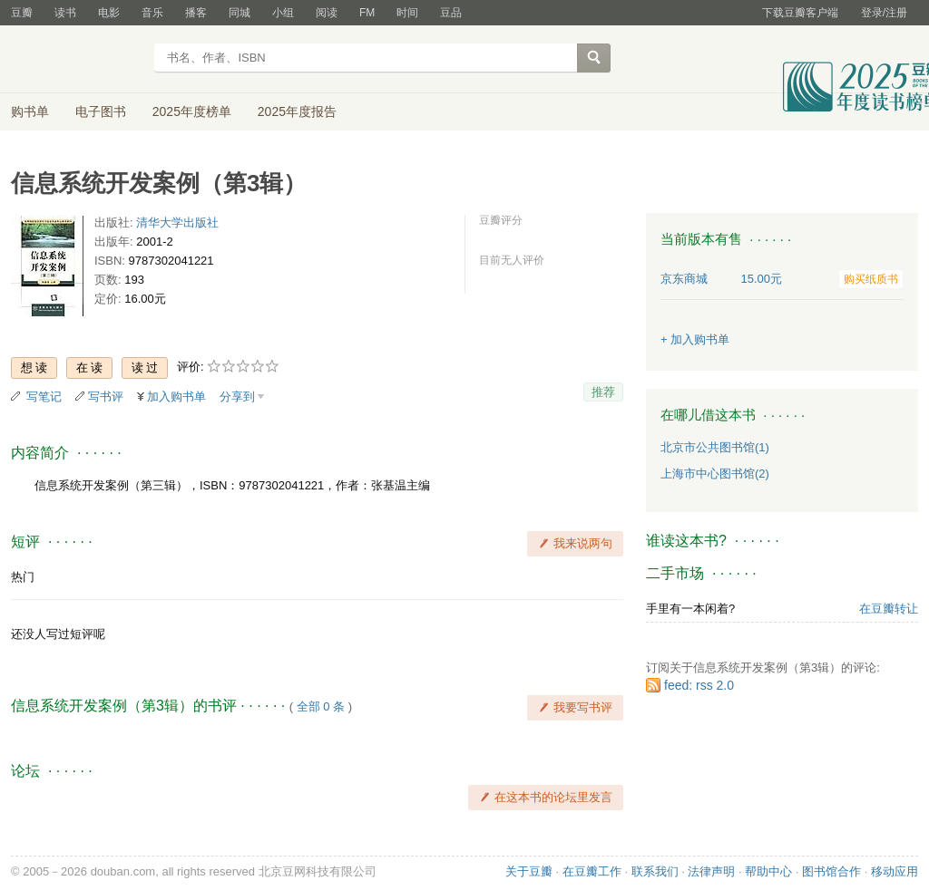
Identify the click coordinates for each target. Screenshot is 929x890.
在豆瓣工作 (591, 871)
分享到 (237, 396)
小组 (283, 12)
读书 (65, 12)
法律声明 (711, 871)
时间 (407, 12)
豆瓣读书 (76, 59)
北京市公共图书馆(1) (714, 447)
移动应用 (894, 871)
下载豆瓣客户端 (800, 12)
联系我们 (655, 871)
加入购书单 (176, 396)
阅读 (326, 12)
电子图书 (100, 111)
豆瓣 (22, 12)
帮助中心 (768, 871)
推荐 (603, 392)
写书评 (105, 396)
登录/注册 (884, 12)
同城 (239, 12)
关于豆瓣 (529, 871)
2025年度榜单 (191, 111)
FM (367, 12)
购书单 (30, 111)
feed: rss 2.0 (699, 685)
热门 (22, 577)
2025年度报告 (297, 111)
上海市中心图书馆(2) (714, 473)
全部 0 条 (321, 706)
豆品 (451, 12)
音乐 (152, 12)
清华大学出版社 (177, 222)
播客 (196, 12)
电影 (109, 12)
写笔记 (44, 396)
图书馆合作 (831, 871)
